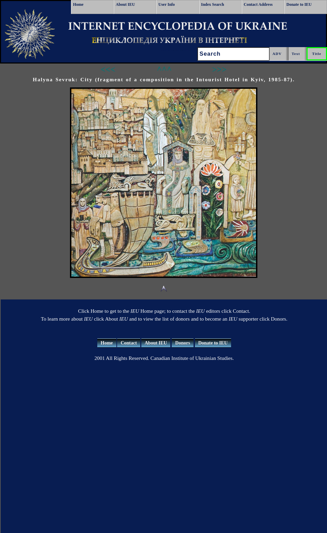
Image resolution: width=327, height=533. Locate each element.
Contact (128, 343)
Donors (182, 343)
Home (78, 4)
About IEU (125, 4)
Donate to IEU (299, 4)
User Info (166, 4)
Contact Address (258, 4)
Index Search (212, 4)
